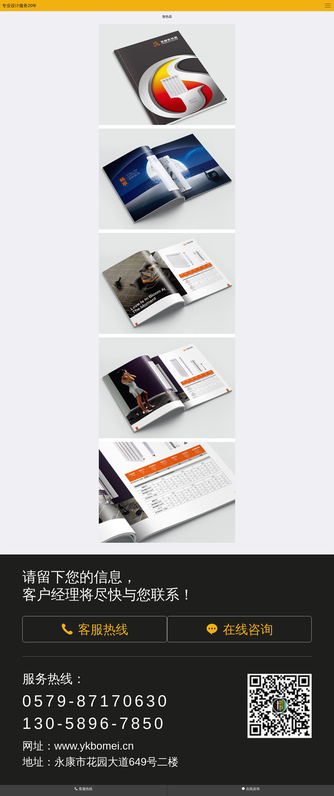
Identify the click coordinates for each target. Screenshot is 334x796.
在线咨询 (239, 629)
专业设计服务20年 (19, 5)
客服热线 (94, 629)
